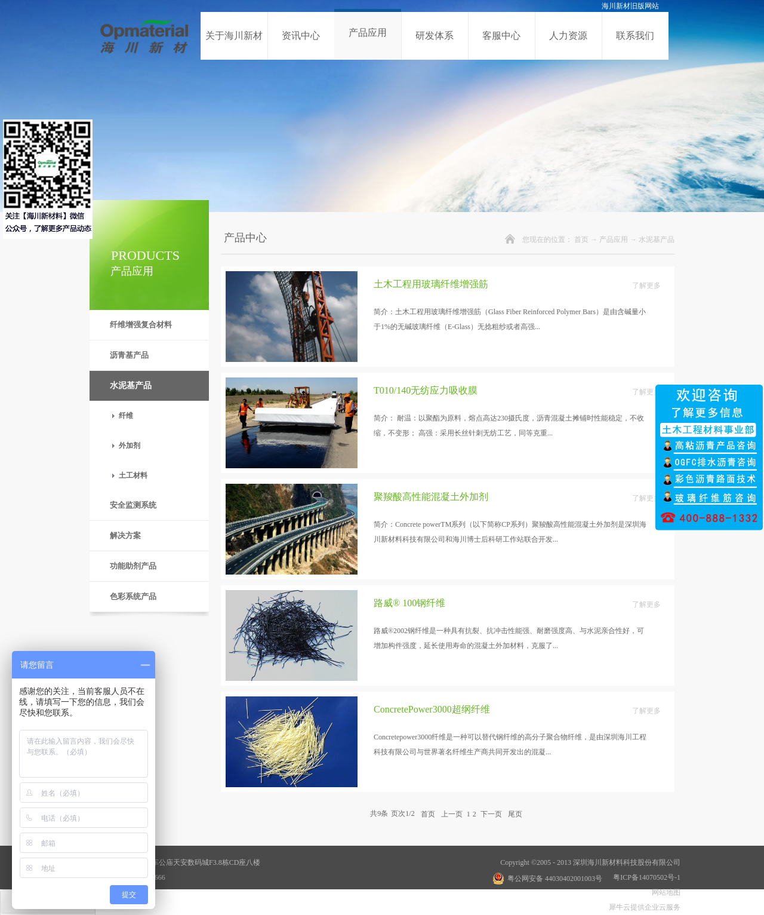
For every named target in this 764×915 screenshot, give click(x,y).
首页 (581, 239)
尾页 (515, 813)
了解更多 (646, 285)
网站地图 (664, 892)
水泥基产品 (656, 239)
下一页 (491, 813)
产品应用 (613, 239)
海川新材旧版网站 (630, 6)
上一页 (452, 813)
